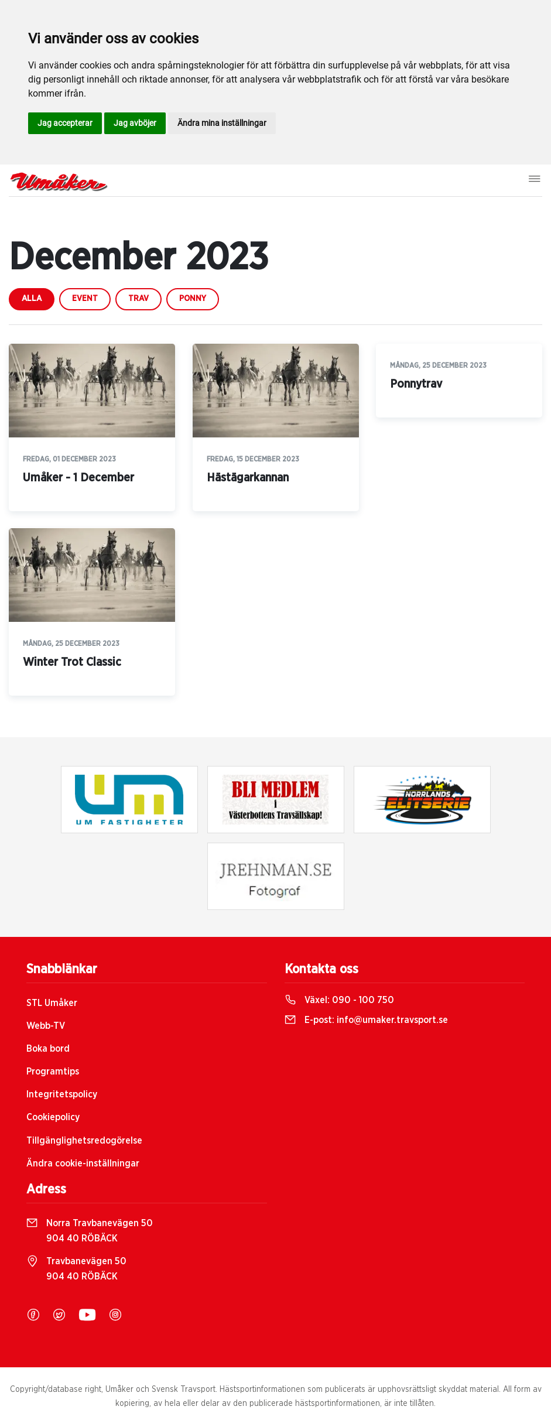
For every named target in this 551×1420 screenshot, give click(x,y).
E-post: (366, 1020)
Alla (32, 299)
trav (138, 299)
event (85, 299)
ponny (192, 299)
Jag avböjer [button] (135, 123)
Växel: (339, 1000)
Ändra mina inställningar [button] (221, 123)
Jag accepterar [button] (65, 123)
